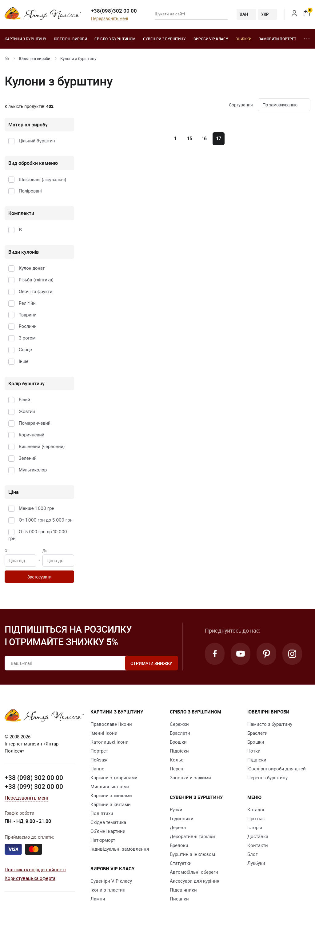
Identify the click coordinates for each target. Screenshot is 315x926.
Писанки (179, 899)
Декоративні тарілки (192, 836)
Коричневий (31, 434)
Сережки (179, 724)
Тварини (27, 314)
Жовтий (27, 411)
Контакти (257, 845)
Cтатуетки (181, 863)
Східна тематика (108, 822)
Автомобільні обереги (194, 872)
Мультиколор (33, 469)
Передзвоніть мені (109, 18)
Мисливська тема (109, 786)
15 (190, 138)
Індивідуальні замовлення (119, 849)
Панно (97, 768)
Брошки (178, 742)
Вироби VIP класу (210, 38)
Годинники (181, 818)
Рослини (28, 326)
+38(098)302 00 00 (114, 10)
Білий (24, 399)
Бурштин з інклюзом (192, 854)
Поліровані (30, 190)
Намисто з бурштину (269, 724)
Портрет (99, 751)
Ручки (176, 809)
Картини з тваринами (114, 777)
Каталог (256, 809)
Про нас (256, 818)
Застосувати (39, 576)
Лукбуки (256, 863)
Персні (177, 768)
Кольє (176, 760)
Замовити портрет (277, 38)
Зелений (28, 458)
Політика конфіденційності (35, 869)
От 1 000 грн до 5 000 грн (46, 520)
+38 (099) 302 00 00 (34, 786)
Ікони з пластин (108, 890)
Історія (254, 827)
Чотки (254, 751)
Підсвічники (183, 890)
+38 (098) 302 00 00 (34, 777)
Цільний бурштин (37, 140)
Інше (24, 361)
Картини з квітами (110, 804)
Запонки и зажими (190, 777)
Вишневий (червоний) (42, 446)
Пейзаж (98, 760)
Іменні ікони (104, 733)
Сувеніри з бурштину (164, 38)
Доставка (257, 836)
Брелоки (179, 845)
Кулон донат (32, 268)
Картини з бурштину (25, 38)
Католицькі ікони (109, 742)
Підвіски (179, 751)
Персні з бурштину (267, 777)
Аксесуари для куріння (194, 881)
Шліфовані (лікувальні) (42, 179)
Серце (25, 349)
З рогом (27, 337)
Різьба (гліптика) (36, 279)
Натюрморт (102, 840)
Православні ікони (111, 724)
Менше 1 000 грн (36, 508)
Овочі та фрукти (35, 291)
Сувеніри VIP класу (111, 881)
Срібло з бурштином (115, 38)
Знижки (243, 38)
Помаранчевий (34, 423)
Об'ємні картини (108, 831)
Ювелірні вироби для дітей (276, 768)
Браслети (180, 733)
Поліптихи (101, 813)
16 (204, 138)
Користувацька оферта (30, 878)
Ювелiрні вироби (70, 38)
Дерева (178, 827)
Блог (252, 854)
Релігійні (28, 303)
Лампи (97, 899)
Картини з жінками (111, 795)
